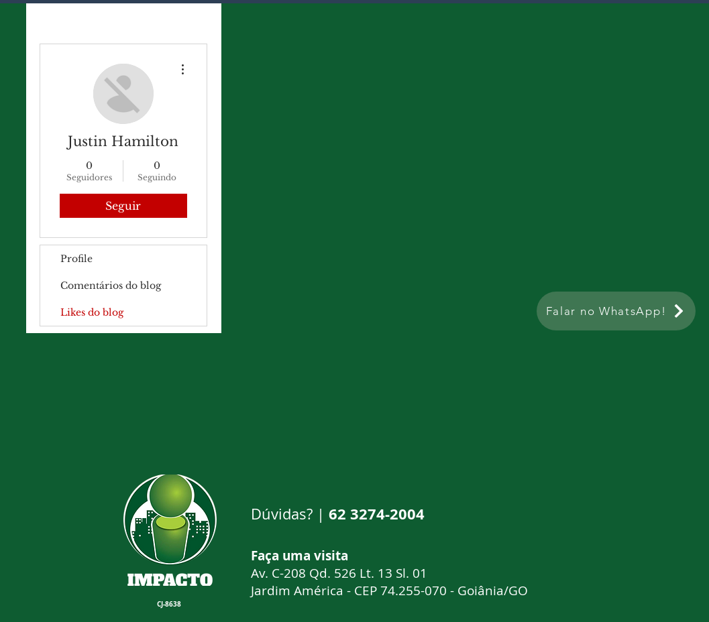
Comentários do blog (110, 285)
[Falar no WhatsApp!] (616, 311)
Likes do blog (91, 312)
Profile (76, 259)
